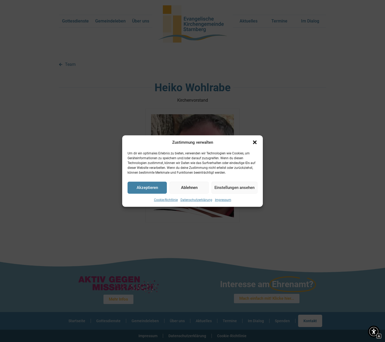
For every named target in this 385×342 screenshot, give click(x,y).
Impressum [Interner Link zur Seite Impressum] (223, 200)
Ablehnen (189, 187)
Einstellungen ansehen (234, 187)
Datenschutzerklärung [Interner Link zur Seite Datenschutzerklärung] (196, 200)
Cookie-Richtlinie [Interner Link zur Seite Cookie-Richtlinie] (166, 200)
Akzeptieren (147, 187)
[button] (254, 142)
